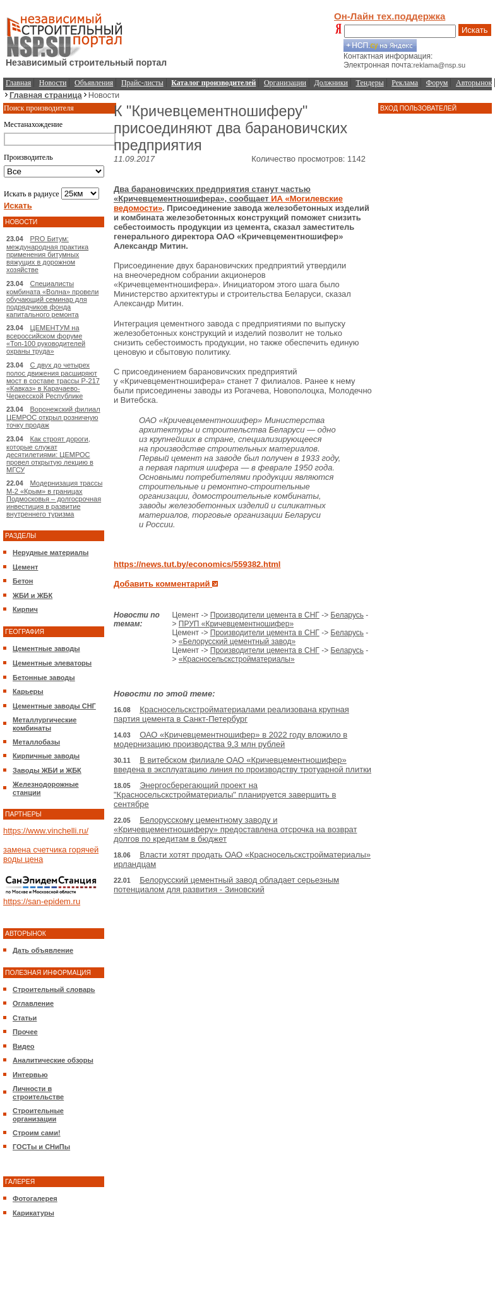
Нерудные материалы (50, 552)
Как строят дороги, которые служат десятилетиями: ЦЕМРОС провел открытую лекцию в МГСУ (49, 454)
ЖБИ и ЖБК (32, 595)
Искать (475, 30)
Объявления (94, 82)
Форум (437, 82)
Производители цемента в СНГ (264, 615)
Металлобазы (36, 742)
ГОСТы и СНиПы (41, 1146)
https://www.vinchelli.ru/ (45, 830)
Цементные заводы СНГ (54, 706)
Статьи (25, 1018)
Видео (24, 1046)
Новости (53, 82)
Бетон (23, 581)
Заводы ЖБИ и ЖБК (47, 770)
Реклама (404, 82)
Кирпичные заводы (46, 756)
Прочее (25, 1032)
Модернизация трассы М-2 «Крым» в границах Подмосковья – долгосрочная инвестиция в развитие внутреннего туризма (54, 498)
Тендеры (370, 82)
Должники (331, 82)
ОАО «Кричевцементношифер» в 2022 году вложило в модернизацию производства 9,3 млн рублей (230, 739)
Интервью (30, 1074)
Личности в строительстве (38, 1093)
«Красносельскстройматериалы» (237, 659)
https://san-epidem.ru (41, 901)
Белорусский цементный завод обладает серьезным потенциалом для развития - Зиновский (226, 884)
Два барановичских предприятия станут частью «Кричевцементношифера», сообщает (212, 193)
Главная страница (45, 95)
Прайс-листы (142, 82)
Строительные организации (38, 1115)
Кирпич (25, 609)
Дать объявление (43, 950)
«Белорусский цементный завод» (237, 641)
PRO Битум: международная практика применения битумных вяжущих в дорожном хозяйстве (47, 254)
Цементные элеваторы (52, 663)
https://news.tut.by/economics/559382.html (197, 564)
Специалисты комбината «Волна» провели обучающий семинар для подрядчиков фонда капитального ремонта (52, 299)
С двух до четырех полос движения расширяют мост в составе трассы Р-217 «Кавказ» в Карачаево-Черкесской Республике (53, 380)
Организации (285, 82)
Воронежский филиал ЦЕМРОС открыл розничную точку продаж (53, 417)
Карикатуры (33, 1213)
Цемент (25, 567)
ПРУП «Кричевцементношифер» (236, 623)
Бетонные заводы (44, 677)
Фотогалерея (35, 1198)
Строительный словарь (54, 989)
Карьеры (28, 691)
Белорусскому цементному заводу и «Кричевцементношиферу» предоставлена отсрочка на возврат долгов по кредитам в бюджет (235, 829)
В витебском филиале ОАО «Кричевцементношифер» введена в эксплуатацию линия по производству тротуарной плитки (242, 764)
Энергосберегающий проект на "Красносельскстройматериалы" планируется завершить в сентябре (225, 794)
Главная (18, 82)
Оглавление (33, 1003)
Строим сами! (37, 1133)
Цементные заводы (46, 648)
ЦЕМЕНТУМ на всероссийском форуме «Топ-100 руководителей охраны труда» (45, 339)
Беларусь (347, 615)
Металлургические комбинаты (44, 724)
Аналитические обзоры (53, 1060)
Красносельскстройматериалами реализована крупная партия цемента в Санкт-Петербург (231, 714)
